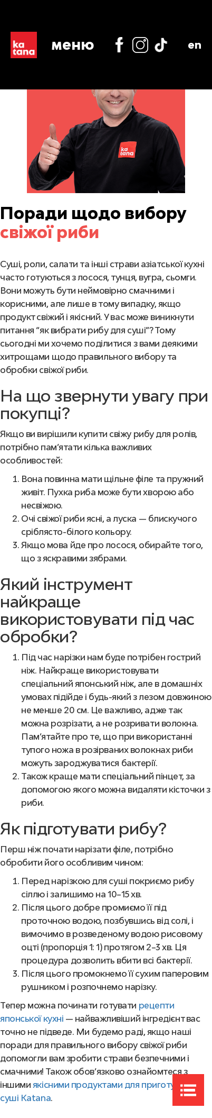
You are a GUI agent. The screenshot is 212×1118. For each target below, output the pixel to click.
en (194, 44)
